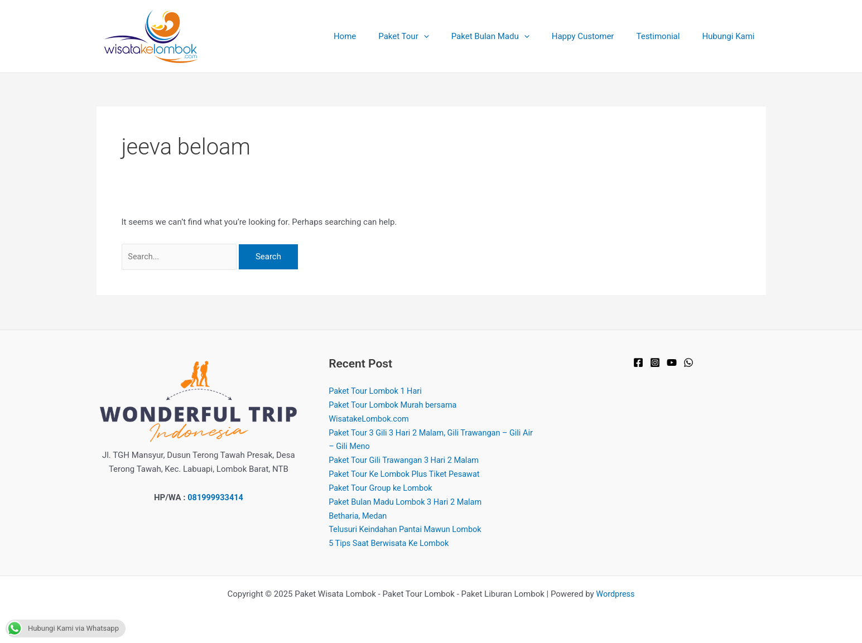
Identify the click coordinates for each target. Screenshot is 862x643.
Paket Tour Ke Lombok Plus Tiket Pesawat (407, 475)
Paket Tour (428, 36)
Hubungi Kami (731, 36)
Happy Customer (597, 36)
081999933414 (215, 497)
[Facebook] (638, 363)
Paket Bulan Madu (510, 36)
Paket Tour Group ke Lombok (382, 488)
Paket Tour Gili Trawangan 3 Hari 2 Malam (406, 461)
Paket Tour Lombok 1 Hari (377, 391)
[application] (449, 36)
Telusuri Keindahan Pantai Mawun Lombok (408, 530)
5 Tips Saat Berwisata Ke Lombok (391, 543)
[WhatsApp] (688, 363)
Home (375, 36)
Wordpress (615, 594)
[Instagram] (655, 363)
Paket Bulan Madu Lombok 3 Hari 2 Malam (408, 502)
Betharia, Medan (359, 516)
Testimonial (666, 36)
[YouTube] (672, 363)
